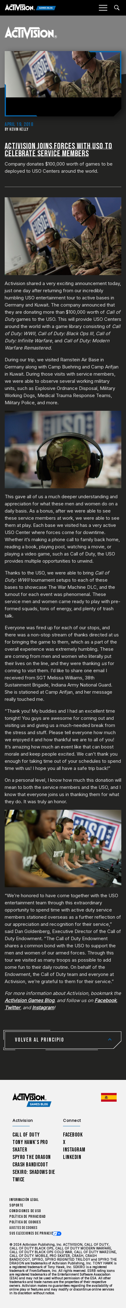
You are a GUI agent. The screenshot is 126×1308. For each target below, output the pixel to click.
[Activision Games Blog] (30, 8)
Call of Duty (26, 1135)
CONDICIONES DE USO (25, 1211)
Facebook (73, 1135)
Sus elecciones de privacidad (33, 1233)
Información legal (23, 1200)
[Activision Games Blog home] (31, 1100)
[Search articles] (117, 8)
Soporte (16, 1205)
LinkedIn (72, 1157)
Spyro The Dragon (31, 1157)
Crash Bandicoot (30, 1164)
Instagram (74, 1149)
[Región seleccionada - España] (109, 1097)
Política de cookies (25, 1222)
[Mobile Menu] (103, 8)
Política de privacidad (27, 1216)
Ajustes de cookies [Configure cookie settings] (23, 1228)
